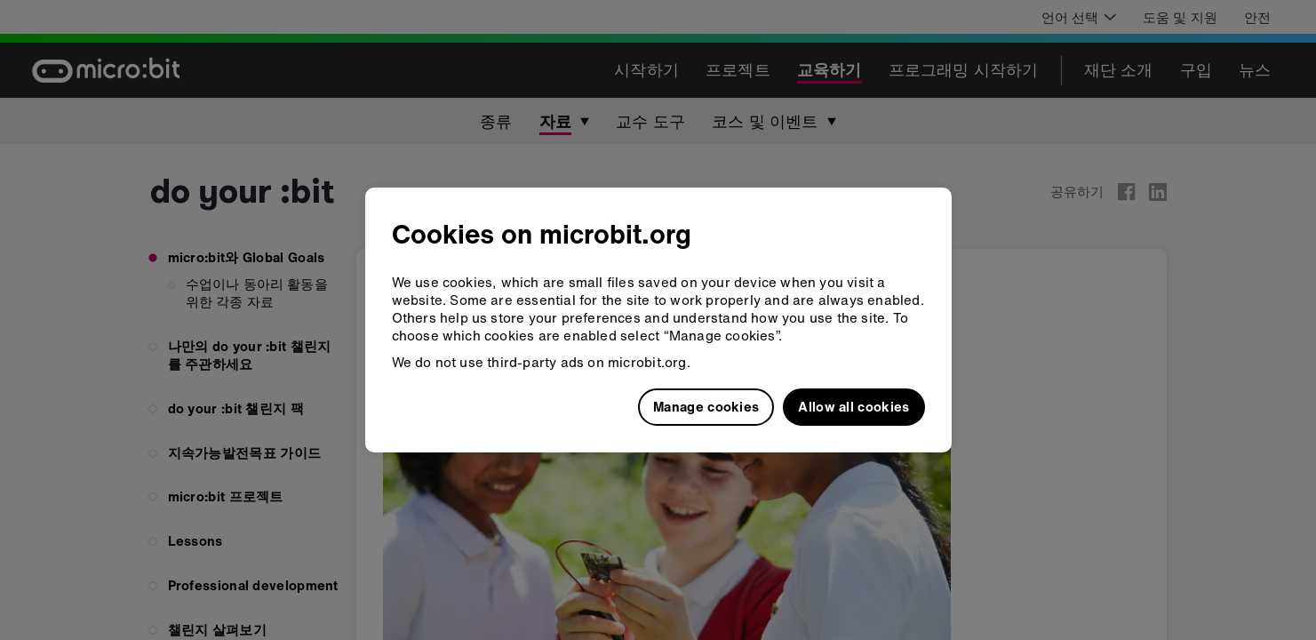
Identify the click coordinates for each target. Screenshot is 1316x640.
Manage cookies (706, 406)
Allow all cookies (853, 406)
